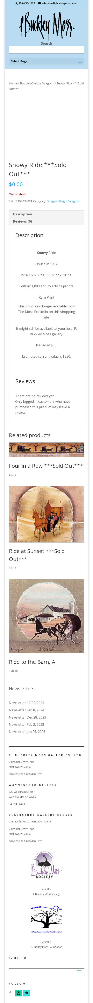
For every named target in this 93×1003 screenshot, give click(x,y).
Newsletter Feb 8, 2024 (26, 710)
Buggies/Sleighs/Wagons (37, 83)
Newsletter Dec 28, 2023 (27, 717)
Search (46, 43)
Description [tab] (22, 214)
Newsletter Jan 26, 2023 (27, 731)
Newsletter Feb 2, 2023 (26, 724)
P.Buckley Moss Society (46, 894)
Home (13, 83)
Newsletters (21, 688)
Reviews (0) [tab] (22, 221)
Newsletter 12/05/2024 (26, 703)
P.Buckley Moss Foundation (46, 947)
